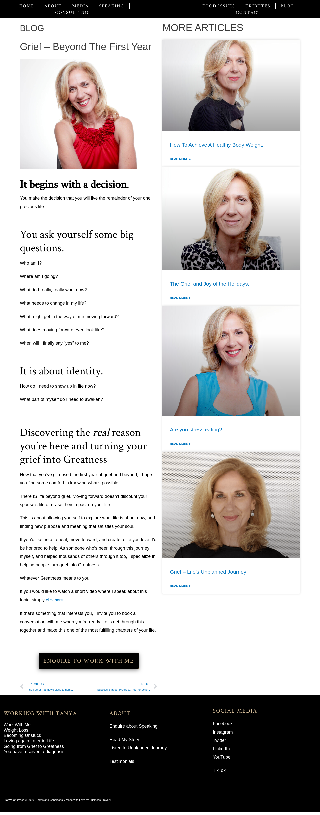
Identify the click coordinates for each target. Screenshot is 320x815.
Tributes (258, 6)
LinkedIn (221, 751)
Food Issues (218, 6)
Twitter (219, 742)
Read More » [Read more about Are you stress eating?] (180, 444)
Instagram (223, 734)
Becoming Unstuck (22, 738)
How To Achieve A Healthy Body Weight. (217, 145)
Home (27, 6)
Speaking (111, 6)
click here (55, 599)
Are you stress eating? (196, 429)
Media (80, 6)
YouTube (222, 759)
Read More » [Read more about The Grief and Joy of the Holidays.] (180, 298)
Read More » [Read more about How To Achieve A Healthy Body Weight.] (180, 159)
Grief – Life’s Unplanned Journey (208, 572)
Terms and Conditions (49, 802)
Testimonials (122, 763)
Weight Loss (16, 732)
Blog (287, 6)
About (53, 6)
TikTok (219, 773)
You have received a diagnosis (34, 754)
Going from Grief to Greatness (34, 748)
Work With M (17, 727)
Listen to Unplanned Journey (138, 750)
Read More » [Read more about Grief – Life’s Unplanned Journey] (180, 586)
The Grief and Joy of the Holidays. (210, 284)
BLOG (34, 27)
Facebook (223, 726)
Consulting (72, 12)
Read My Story (124, 742)
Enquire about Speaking (134, 728)
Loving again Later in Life (29, 743)
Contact (248, 12)
